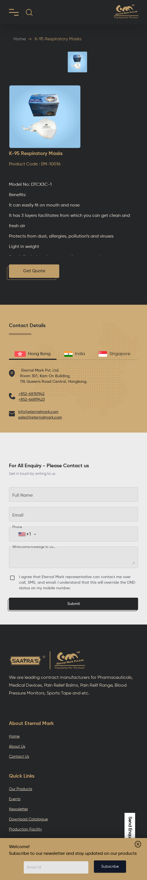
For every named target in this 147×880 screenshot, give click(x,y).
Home (19, 39)
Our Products (20, 789)
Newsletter (18, 809)
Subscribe (110, 867)
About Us (17, 746)
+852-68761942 (31, 394)
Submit (73, 604)
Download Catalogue (28, 819)
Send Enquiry (130, 829)
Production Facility (25, 829)
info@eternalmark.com (38, 412)
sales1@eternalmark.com (40, 417)
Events (14, 799)
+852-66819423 (31, 400)
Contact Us (19, 757)
